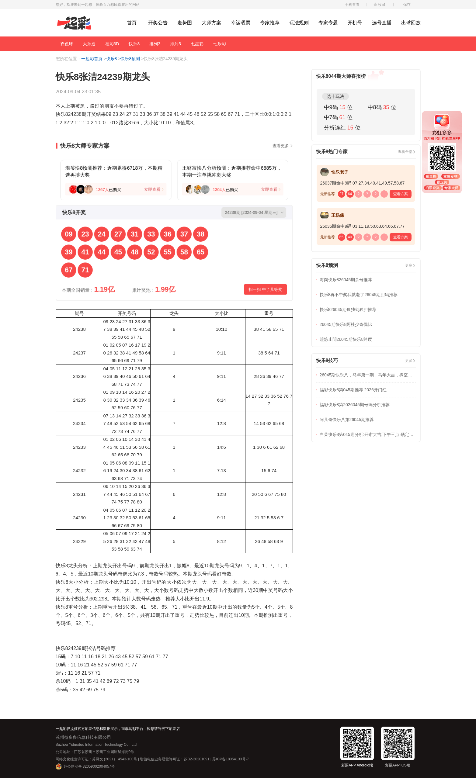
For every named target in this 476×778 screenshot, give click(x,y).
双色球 (66, 43)
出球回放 (411, 22)
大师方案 (211, 22)
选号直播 (381, 22)
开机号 (355, 22)
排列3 (154, 43)
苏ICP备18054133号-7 (230, 759)
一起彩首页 (91, 58)
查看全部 (405, 152)
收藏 (381, 4)
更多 (408, 265)
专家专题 (328, 22)
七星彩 (197, 43)
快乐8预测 (130, 58)
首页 (132, 22)
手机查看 (352, 4)
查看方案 (400, 194)
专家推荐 (270, 22)
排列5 (175, 43)
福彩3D (112, 43)
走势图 (184, 22)
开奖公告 (158, 22)
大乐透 (89, 43)
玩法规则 (299, 22)
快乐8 (134, 43)
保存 (407, 4)
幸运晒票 (240, 22)
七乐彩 (219, 43)
